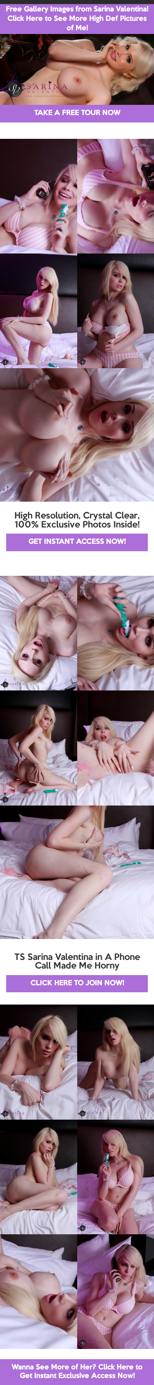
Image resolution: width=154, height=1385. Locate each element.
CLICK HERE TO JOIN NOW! (77, 983)
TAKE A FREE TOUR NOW (77, 113)
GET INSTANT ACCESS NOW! (77, 542)
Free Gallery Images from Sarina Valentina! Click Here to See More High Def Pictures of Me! (77, 19)
